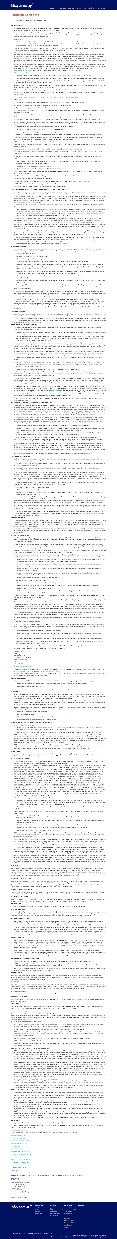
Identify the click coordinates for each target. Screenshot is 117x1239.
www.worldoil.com (16, 1146)
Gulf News (71, 8)
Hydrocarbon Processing (67, 1217)
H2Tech (66, 1215)
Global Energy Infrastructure (68, 1212)
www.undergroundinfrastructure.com (22, 1154)
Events (79, 8)
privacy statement (32, 97)
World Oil (66, 1227)
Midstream (53, 1209)
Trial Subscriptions (90, 8)
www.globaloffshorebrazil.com (20, 1162)
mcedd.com (14, 1170)
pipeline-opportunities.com (19, 1167)
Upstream (52, 1208)
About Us (53, 8)
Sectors (53, 1205)
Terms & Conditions (67, 1237)
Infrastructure (54, 1215)
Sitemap (81, 1205)
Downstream (53, 1211)
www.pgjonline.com (17, 1149)
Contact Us (101, 8)
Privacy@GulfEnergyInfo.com (22, 70)
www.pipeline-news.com (18, 1157)
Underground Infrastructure (68, 1224)
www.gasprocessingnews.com (20, 1151)
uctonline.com (15, 1165)
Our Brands (62, 8)
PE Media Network (69, 1220)
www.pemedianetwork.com (19, 1143)
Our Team (38, 1208)
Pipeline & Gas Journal (70, 1222)
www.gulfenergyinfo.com (18, 1135)
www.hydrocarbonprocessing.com (21, 1141)
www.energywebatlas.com (19, 1138)
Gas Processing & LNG (70, 1209)
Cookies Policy (77, 1237)
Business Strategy (55, 1213)
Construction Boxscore (70, 1208)
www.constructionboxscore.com (20, 1159)
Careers (37, 1211)
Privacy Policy (89, 1237)
